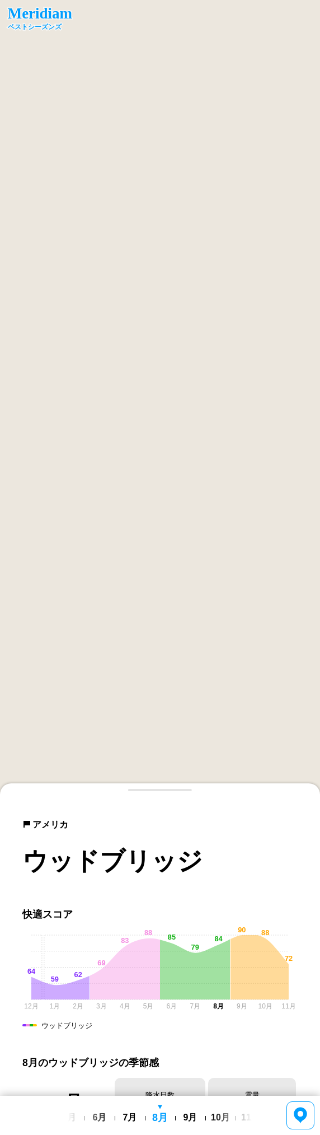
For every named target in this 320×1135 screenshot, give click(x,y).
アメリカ (45, 824)
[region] (160, 397)
